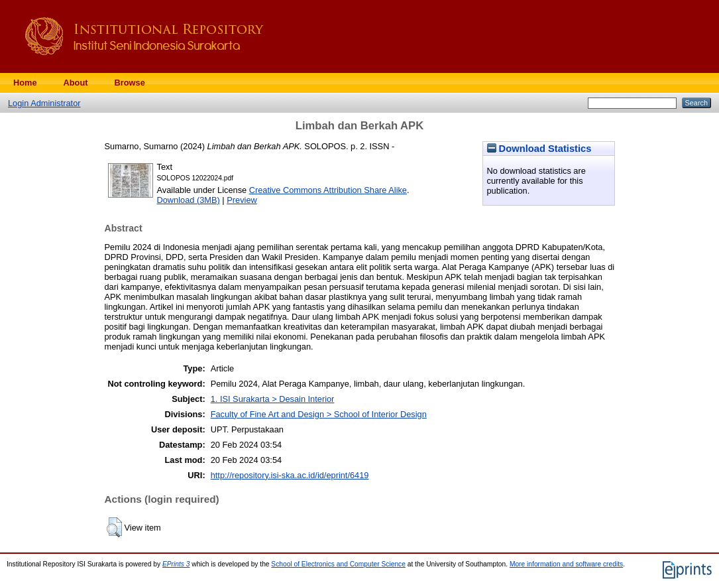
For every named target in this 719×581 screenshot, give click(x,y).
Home (25, 83)
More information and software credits (566, 564)
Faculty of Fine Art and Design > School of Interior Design (319, 414)
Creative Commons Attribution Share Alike (328, 190)
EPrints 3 (176, 564)
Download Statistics (539, 148)
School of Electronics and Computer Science (338, 564)
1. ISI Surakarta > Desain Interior (273, 399)
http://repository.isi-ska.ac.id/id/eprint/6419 (290, 475)
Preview (242, 200)
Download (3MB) (188, 200)
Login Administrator (44, 103)
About (76, 83)
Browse (130, 83)
